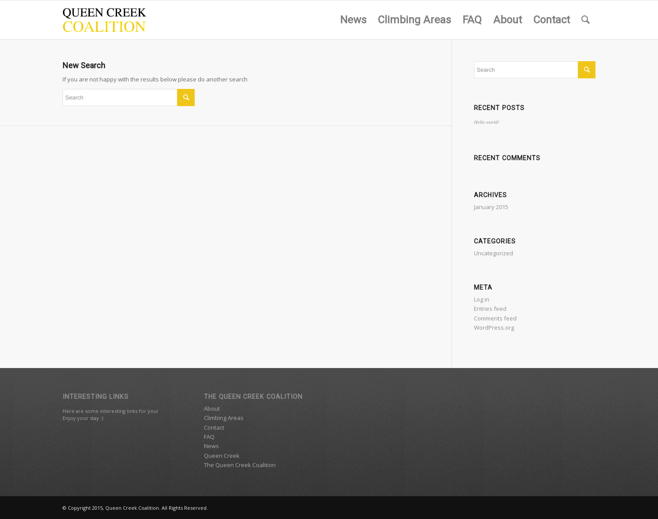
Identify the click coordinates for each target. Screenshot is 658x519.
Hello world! (486, 122)
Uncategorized (493, 253)
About (212, 408)
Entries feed (490, 309)
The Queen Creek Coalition (240, 465)
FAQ (209, 437)
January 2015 (491, 207)
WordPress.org (494, 327)
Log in (481, 299)
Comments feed (495, 318)
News (211, 446)
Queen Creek (222, 456)
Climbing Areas (224, 418)
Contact (214, 427)
